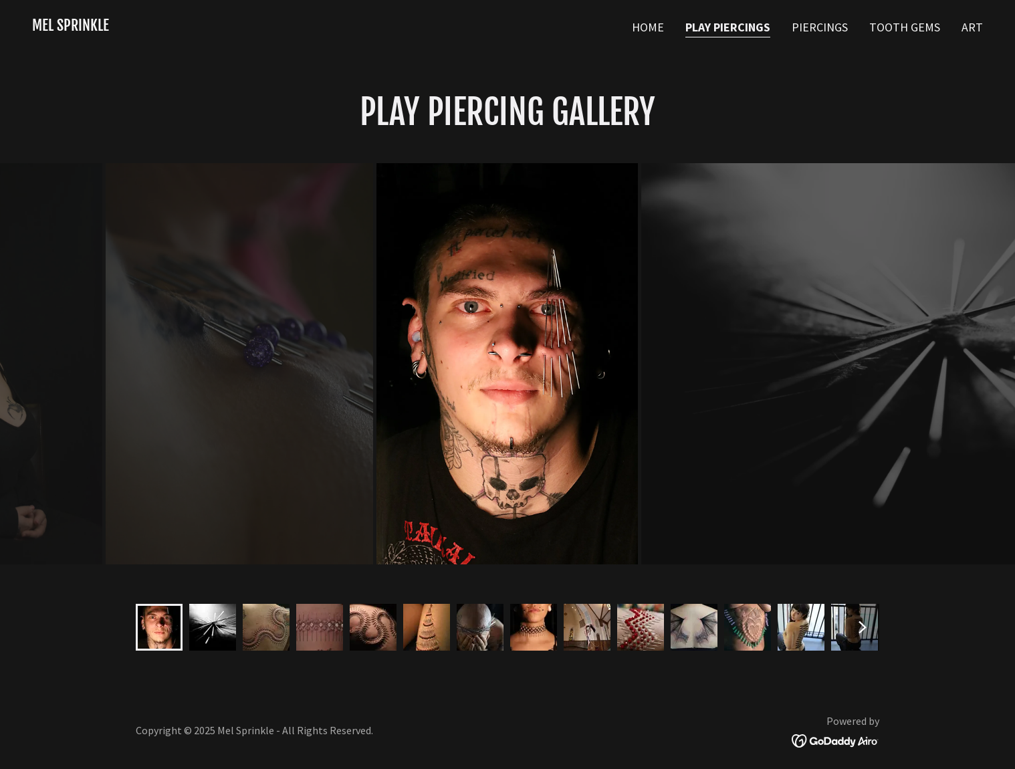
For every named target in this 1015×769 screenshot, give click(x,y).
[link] (70, 26)
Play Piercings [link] (727, 27)
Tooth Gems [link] (904, 27)
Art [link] (972, 27)
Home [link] (648, 27)
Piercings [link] (820, 27)
